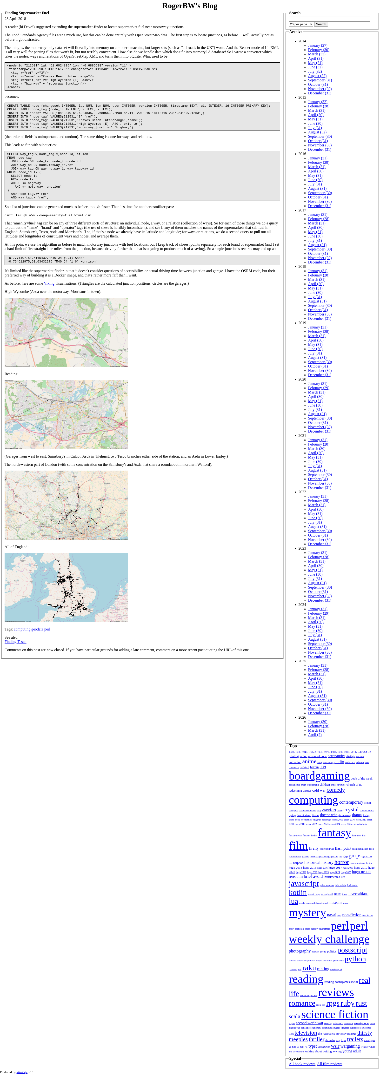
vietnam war (324, 1046)
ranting (323, 968)
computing (22, 650)
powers (292, 960)
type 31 (296, 1046)
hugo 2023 (324, 872)
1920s (292, 752)
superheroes (355, 1027)
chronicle (341, 784)
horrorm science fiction (361, 863)
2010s (354, 752)
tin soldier (330, 1040)
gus (290, 863)
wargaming (350, 1046)
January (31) (317, 158)
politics (331, 951)
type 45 (303, 1046)
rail (299, 969)
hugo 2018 (348, 867)
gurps (355, 855)
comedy (336, 790)
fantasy (334, 832)
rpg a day (320, 1005)
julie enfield (341, 885)
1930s (298, 752)
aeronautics (336, 756)
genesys (314, 856)
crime (339, 810)
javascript (304, 883)
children (325, 784)
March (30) (317, 448)
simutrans (348, 1023)
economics (306, 819)
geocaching (324, 856)
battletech (304, 767)
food (371, 848)
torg (338, 1040)
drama (357, 815)
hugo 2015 (309, 867)
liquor (344, 894)
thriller (316, 1039)
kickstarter (352, 885)
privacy (311, 960)
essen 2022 (311, 824)
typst (312, 1046)
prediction (302, 960)
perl (47, 650)
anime (309, 761)
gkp (345, 856)
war (335, 1046)
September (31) (320, 80)
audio (339, 761)
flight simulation (360, 848)
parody (314, 928)
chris (333, 784)
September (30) (320, 136)
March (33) (317, 54)
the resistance (326, 1033)
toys (343, 1040)
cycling (292, 815)
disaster (315, 815)
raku (309, 967)
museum (335, 902)
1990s (340, 752)
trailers (355, 1039)
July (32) (315, 71)
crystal (351, 809)
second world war (309, 1023)
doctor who (328, 815)
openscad (299, 928)
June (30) (315, 123)
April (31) (316, 58)
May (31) (315, 63)
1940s (305, 752)
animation (295, 762)
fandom (306, 835)
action (303, 756)
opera (307, 928)
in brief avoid (311, 876)
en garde (317, 819)
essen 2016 (349, 819)
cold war (319, 790)
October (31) (318, 84)
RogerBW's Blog (189, 5)
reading (306, 978)
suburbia (345, 1027)
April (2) (315, 735)
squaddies (305, 1027)
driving (366, 815)
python (355, 958)
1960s (320, 752)
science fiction (334, 1014)
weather (364, 1046)
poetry (323, 951)
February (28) (318, 106)
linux (337, 894)
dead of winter (304, 815)
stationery (316, 1027)
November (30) (320, 89)
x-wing (337, 1051)
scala (294, 1016)
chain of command (310, 784)
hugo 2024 (335, 872)
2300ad (362, 752)
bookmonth (294, 784)
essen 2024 (334, 824)
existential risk (360, 824)
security (328, 1023)
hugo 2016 (322, 867)
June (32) (315, 67)
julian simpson (327, 885)
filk (364, 835)
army (319, 762)
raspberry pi (336, 969)
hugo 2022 (312, 872)
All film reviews (329, 1064)
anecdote (360, 756)
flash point (343, 848)
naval (331, 914)
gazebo (305, 856)
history (327, 862)
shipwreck (338, 1023)
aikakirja (350, 756)
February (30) (318, 50)
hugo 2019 (360, 867)
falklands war (295, 835)
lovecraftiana (358, 894)
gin (340, 856)
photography (300, 951)
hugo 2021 (301, 872)
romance (302, 1003)
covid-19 (329, 810)
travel (367, 1040)
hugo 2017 (335, 867)
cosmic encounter (307, 810)
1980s (334, 752)
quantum (293, 969)
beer (323, 767)
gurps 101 (367, 856)
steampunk (327, 1027)
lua (293, 901)
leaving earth (327, 894)
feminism (356, 835)
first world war (327, 848)
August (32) (317, 76)
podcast (315, 951)
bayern (314, 767)
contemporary (351, 802)
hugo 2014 (295, 867)
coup (319, 810)
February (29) (318, 162)
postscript (352, 949)
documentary (345, 815)
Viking (49, 304)
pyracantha (338, 960)
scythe (292, 1023)
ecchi (297, 819)
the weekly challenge (346, 1033)
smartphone (361, 1023)
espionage (326, 819)
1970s (327, 752)
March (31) (317, 110)
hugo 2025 (346, 872)
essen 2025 (346, 824)
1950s (312, 752)
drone (291, 819)
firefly (314, 848)
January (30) (317, 722)
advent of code (317, 756)
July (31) (315, 128)
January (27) (317, 45)
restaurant (304, 995)
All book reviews (302, 1064)
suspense (366, 1027)
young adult (351, 1051)
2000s (347, 752)
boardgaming (319, 775)
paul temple (324, 928)
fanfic (314, 835)
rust (361, 1003)
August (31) (317, 188)
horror (341, 862)
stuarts (336, 1027)
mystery (307, 912)
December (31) (319, 93)
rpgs (333, 1003)
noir (339, 915)
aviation (360, 762)
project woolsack (324, 960)
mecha (302, 903)
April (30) (316, 115)
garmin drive (295, 856)
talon (291, 1033)
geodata (37, 650)
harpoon (298, 863)
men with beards (314, 903)
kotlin (298, 892)
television (306, 1033)
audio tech (350, 762)
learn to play (314, 894)
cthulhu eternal (367, 810)
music (345, 903)
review (314, 995)
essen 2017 (361, 819)
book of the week (362, 778)
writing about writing (318, 1051)
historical (312, 862)
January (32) (317, 102)
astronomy (328, 762)
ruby (347, 1003)
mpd (325, 903)
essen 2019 (300, 824)
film (298, 845)
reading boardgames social (341, 982)
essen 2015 (337, 819)
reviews (336, 992)
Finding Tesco (16, 663)
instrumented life (334, 877)
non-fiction (351, 914)
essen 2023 (323, 824)
